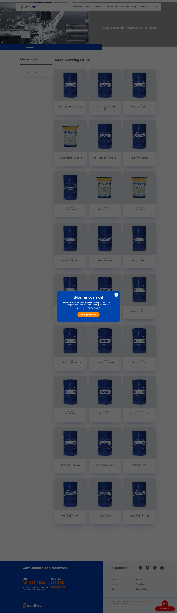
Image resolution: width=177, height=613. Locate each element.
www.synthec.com (88, 315)
